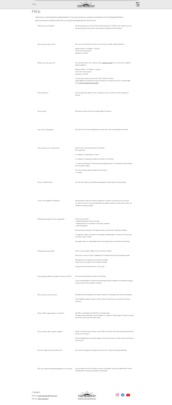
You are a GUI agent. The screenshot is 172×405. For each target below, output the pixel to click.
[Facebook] (123, 395)
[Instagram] (117, 395)
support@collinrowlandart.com (85, 81)
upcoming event (107, 63)
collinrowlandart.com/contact (88, 83)
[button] (36, 4)
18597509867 (43, 399)
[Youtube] (128, 395)
